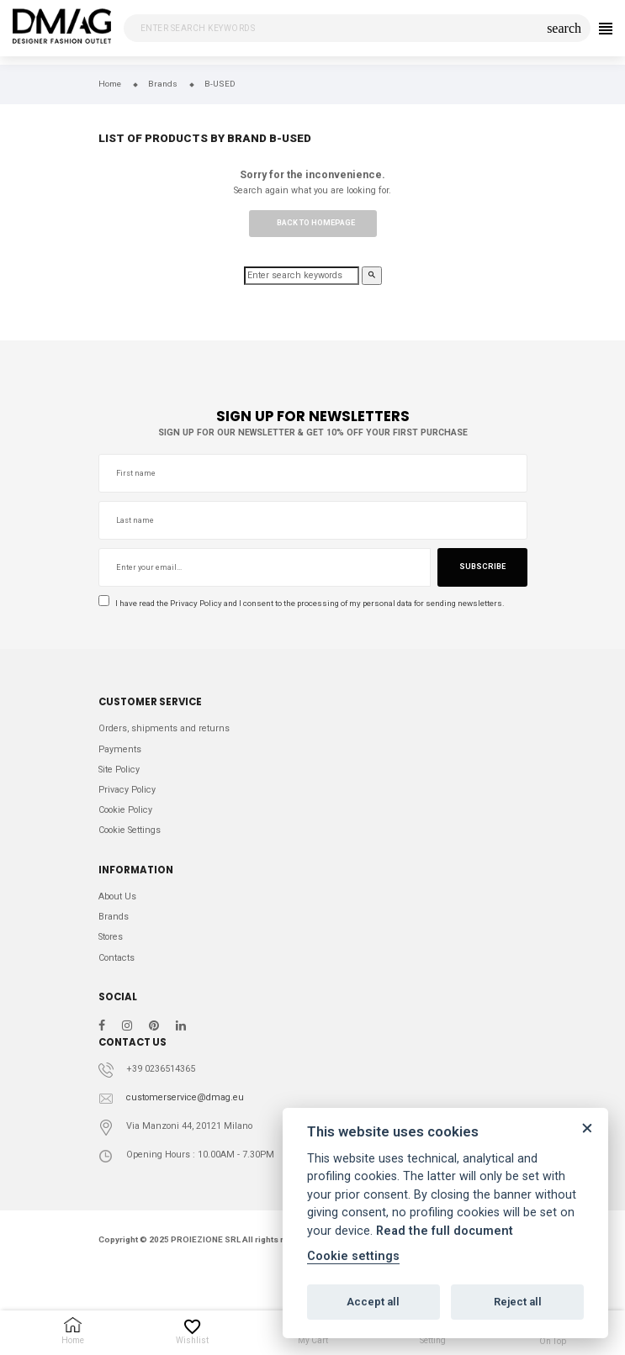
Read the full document (444, 1231)
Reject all (518, 1301)
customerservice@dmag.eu (185, 1097)
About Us (117, 896)
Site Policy (119, 769)
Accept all (373, 1301)
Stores (110, 936)
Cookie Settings (129, 830)
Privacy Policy (196, 603)
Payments (119, 749)
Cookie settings (353, 1256)
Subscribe (482, 566)
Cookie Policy (125, 809)
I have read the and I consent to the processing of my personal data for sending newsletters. (301, 602)
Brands (113, 916)
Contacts (116, 957)
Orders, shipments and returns (164, 728)
